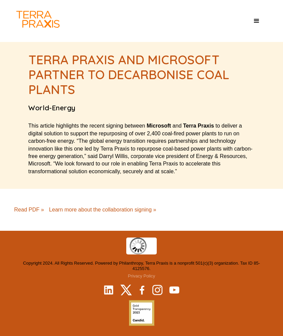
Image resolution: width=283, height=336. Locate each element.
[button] (256, 21)
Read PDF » (29, 209)
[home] (38, 19)
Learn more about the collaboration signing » (102, 209)
